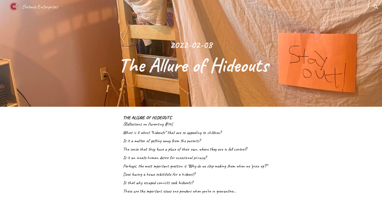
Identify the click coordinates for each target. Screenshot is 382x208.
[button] (376, 7)
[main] (191, 53)
